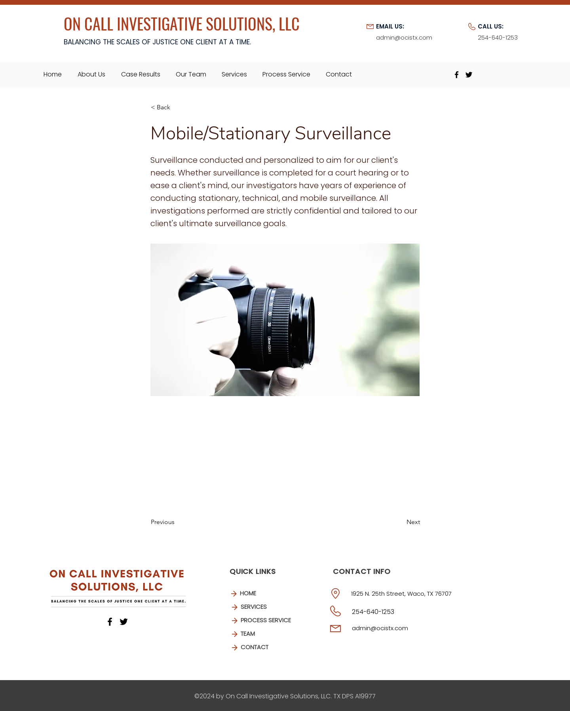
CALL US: (491, 26)
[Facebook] (456, 74)
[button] (177, 107)
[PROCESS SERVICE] (265, 620)
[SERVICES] (262, 607)
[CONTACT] (262, 647)
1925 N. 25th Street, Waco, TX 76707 (401, 593)
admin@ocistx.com (380, 628)
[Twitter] (468, 74)
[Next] (400, 522)
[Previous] (177, 522)
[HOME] (261, 593)
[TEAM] (262, 634)
